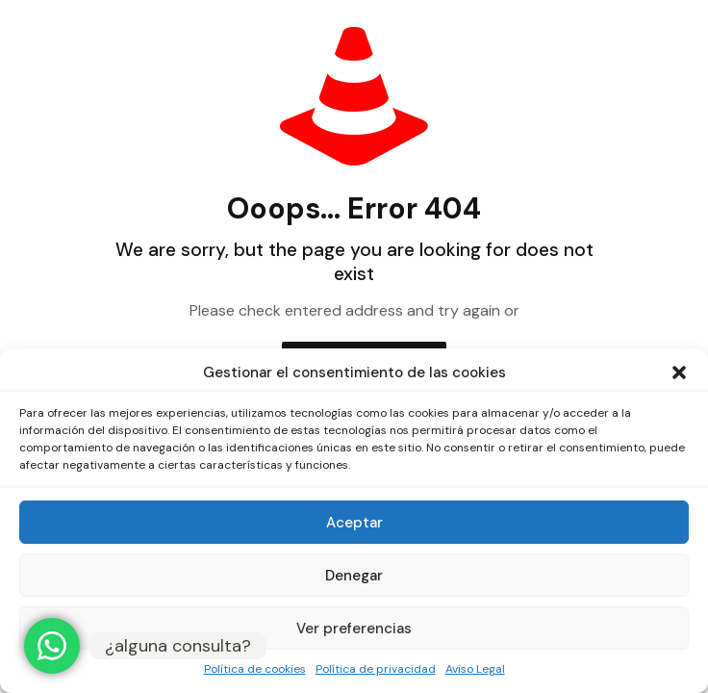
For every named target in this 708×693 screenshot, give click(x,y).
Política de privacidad (376, 669)
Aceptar (354, 522)
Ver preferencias (354, 628)
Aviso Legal (475, 669)
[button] (679, 372)
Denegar (354, 575)
